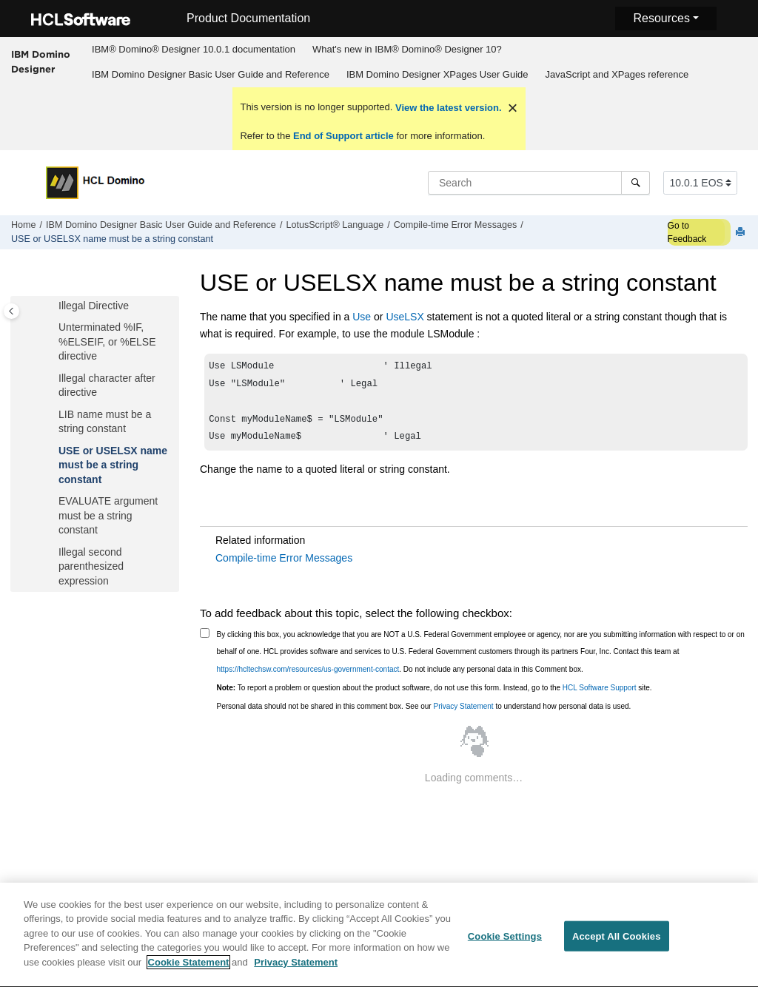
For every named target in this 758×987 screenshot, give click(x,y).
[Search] (635, 183)
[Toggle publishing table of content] (11, 311)
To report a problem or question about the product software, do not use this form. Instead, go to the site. (434, 695)
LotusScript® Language (334, 225)
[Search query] (539, 183)
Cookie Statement (188, 969)
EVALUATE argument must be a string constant (108, 515)
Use (361, 317)
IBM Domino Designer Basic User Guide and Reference (210, 74)
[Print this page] (742, 232)
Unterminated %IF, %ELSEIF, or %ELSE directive (107, 341)
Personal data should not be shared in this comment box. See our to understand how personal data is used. (424, 714)
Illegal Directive (93, 305)
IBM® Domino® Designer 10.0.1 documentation (193, 49)
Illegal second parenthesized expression (91, 566)
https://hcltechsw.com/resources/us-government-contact (308, 677)
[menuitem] (194, 49)
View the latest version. (446, 107)
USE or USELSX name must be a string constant (112, 239)
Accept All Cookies (616, 943)
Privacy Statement (463, 714)
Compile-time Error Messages (455, 225)
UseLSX (404, 317)
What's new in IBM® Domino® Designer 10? (407, 49)
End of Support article (343, 135)
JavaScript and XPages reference (617, 74)
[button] (52, 306)
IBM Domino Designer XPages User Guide (437, 74)
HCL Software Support (600, 695)
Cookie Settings (505, 943)
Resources (661, 18)
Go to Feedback (687, 232)
